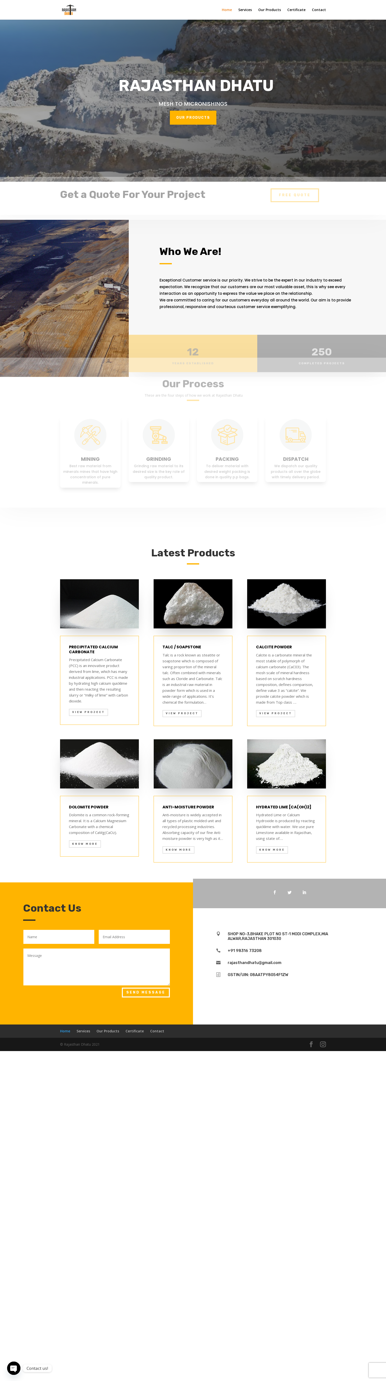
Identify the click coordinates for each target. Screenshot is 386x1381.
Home (227, 10)
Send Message (145, 1322)
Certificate (296, 10)
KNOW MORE (85, 1173)
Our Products (269, 10)
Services (245, 10)
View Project (88, 1042)
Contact (319, 10)
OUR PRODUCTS (193, 117)
